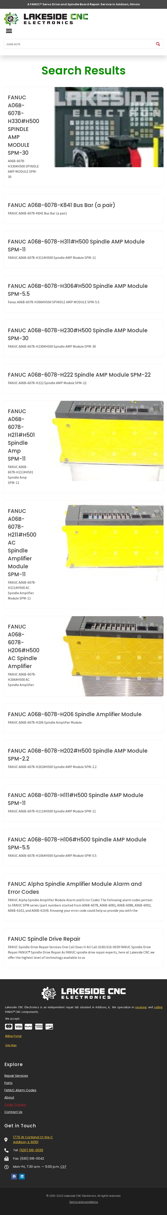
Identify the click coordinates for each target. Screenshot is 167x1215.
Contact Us (13, 1112)
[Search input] (79, 44)
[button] (9, 31)
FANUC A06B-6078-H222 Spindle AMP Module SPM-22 (79, 374)
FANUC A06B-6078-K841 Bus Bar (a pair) (61, 205)
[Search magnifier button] (158, 44)
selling (158, 1007)
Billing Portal (13, 1036)
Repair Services (17, 1075)
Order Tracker (15, 1104)
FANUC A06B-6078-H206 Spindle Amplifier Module (75, 714)
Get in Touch (20, 1125)
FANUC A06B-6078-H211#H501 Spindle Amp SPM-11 (21, 435)
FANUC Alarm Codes (20, 1090)
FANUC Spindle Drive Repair (44, 939)
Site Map (11, 1045)
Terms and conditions (83, 1202)
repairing (141, 1007)
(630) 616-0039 (31, 1150)
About (9, 1097)
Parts (8, 1083)
